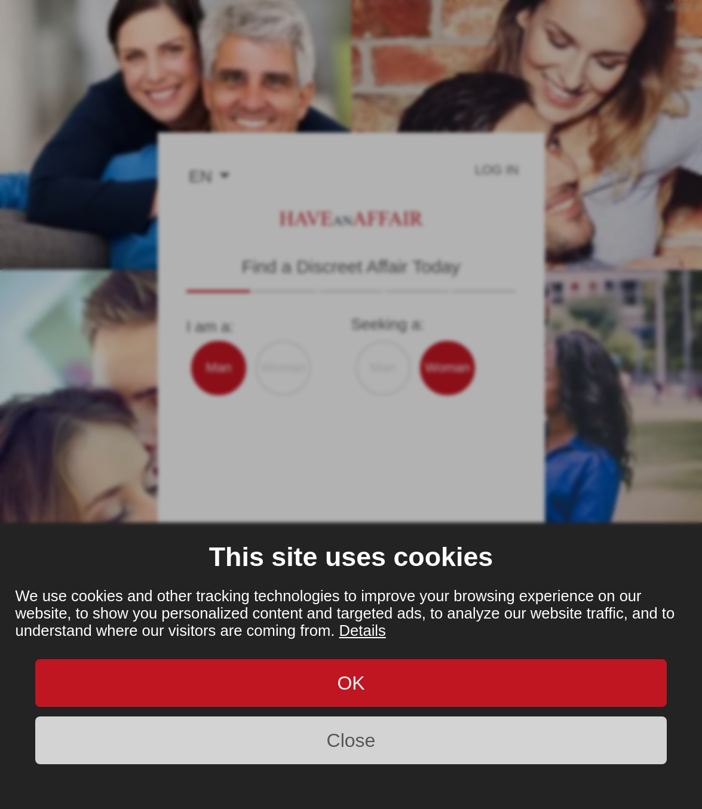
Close (351, 740)
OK (350, 683)
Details (362, 630)
